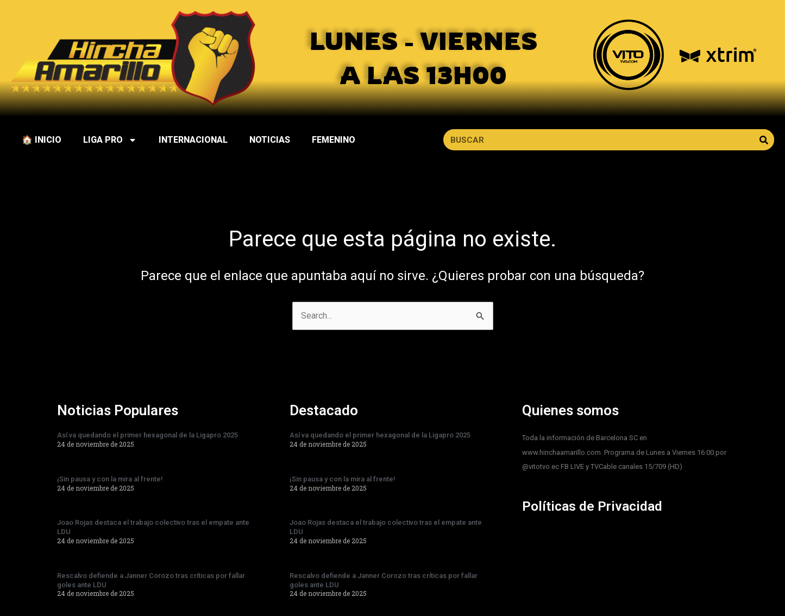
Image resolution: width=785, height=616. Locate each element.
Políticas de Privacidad (595, 506)
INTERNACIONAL (193, 140)
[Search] (763, 139)
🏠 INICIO (41, 140)
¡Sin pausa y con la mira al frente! (110, 479)
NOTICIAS (269, 140)
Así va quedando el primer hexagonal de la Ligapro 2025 (147, 435)
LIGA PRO (110, 140)
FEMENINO (333, 140)
